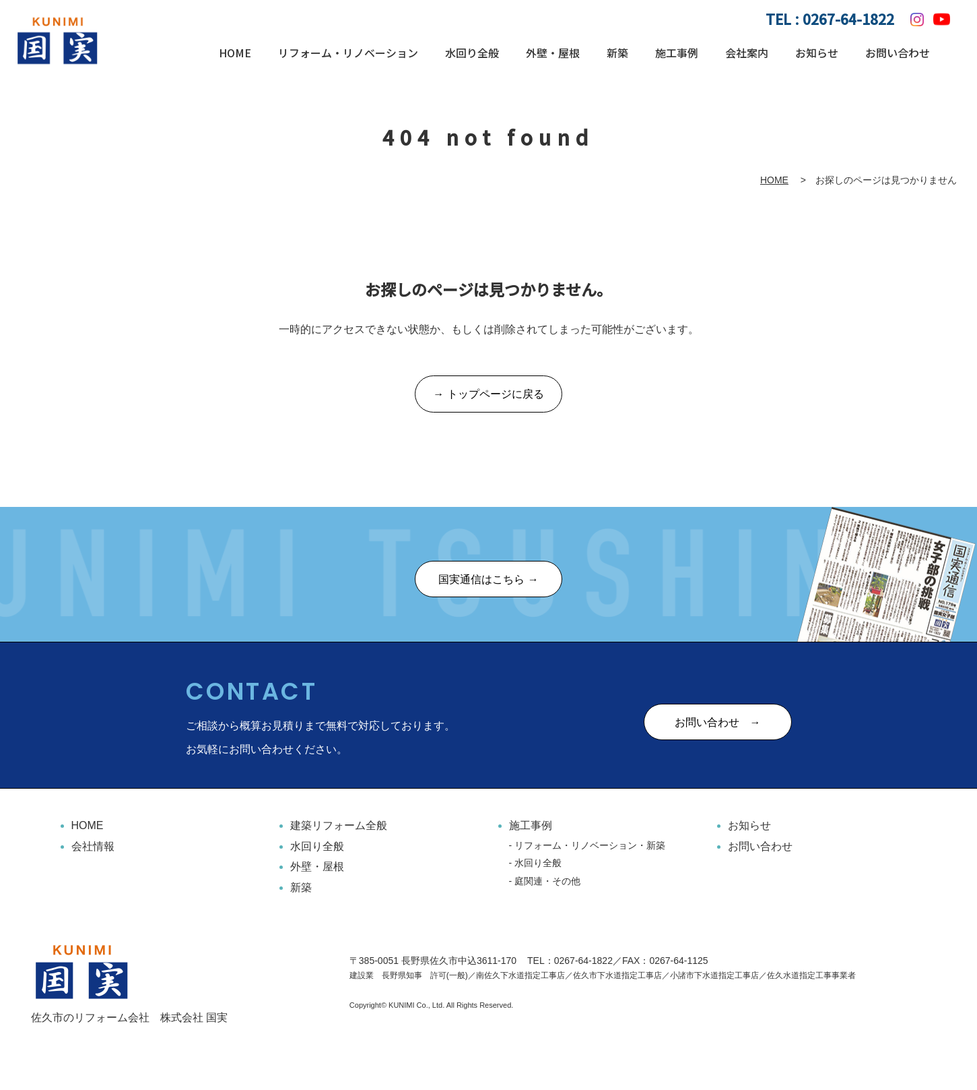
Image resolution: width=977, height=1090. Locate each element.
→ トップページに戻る (488, 394)
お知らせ (816, 52)
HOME (235, 52)
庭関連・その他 (547, 881)
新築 (617, 52)
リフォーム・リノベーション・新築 (589, 845)
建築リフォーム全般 (338, 826)
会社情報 (92, 846)
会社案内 (746, 52)
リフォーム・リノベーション (348, 52)
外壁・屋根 (553, 52)
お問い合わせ (897, 52)
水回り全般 (472, 52)
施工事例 (676, 52)
